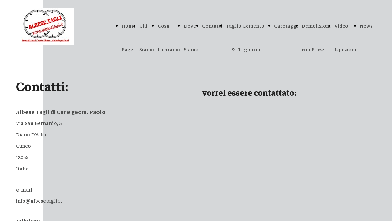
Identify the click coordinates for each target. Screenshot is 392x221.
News (366, 26)
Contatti (212, 26)
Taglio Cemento (245, 26)
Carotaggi (286, 26)
